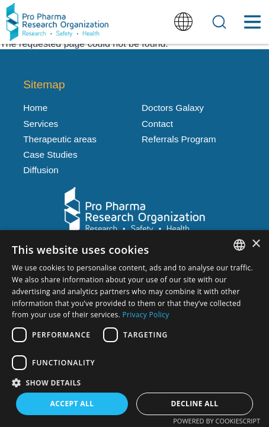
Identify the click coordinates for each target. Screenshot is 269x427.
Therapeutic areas (60, 139)
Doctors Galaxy (173, 108)
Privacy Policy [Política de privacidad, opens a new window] (146, 315)
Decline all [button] (195, 404)
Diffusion (40, 170)
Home (35, 108)
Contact (157, 124)
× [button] (255, 244)
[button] (134, 382)
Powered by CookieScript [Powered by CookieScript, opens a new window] (216, 420)
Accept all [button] (72, 404)
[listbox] (239, 245)
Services (40, 124)
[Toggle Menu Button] (252, 22)
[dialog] (134, 328)
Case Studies (50, 154)
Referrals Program (179, 139)
